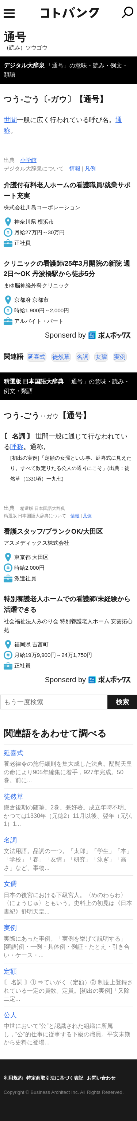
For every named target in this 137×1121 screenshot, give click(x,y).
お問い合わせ (101, 1078)
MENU (9, 13)
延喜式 (36, 357)
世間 (10, 120)
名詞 (82, 357)
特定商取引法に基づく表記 (54, 1078)
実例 (120, 357)
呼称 (16, 447)
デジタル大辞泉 (24, 65)
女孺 (101, 357)
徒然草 (61, 357)
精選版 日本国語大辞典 (34, 381)
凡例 (90, 168)
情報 (74, 168)
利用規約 (13, 1078)
